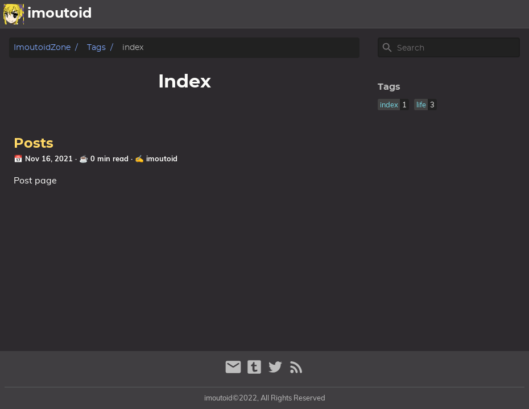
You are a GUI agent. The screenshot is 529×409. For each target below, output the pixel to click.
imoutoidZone (42, 47)
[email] (234, 372)
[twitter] (276, 372)
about (377, 14)
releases (449, 14)
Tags (96, 47)
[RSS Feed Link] (296, 372)
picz (410, 14)
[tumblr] (255, 372)
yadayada (501, 14)
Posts (33, 144)
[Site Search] (457, 48)
